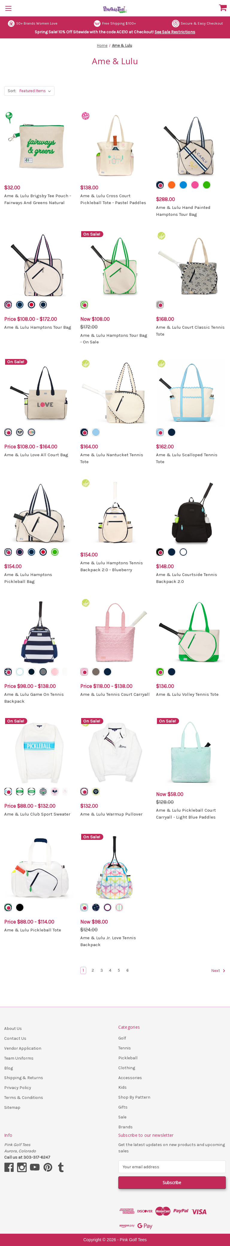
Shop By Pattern (134, 1097)
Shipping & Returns (23, 1077)
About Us (13, 1028)
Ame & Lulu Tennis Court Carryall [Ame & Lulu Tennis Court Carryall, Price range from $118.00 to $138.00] (115, 694)
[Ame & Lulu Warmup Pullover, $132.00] (115, 752)
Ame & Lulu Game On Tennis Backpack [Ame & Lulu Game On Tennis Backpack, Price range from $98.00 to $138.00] (34, 698)
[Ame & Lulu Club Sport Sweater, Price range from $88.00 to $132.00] (39, 752)
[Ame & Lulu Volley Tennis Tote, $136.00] (191, 632)
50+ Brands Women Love (32, 23)
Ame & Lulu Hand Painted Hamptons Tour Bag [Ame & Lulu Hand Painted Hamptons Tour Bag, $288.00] (183, 211)
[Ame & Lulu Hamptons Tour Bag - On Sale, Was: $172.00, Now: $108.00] (115, 265)
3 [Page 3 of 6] (101, 970)
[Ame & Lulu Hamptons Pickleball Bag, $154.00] (39, 512)
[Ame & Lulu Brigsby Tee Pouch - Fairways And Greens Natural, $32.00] (39, 145)
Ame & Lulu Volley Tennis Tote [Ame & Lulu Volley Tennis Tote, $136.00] (187, 694)
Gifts (123, 1107)
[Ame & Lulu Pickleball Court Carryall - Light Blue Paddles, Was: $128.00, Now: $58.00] (191, 752)
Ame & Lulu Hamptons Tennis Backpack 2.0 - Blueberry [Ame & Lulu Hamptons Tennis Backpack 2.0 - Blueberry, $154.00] (111, 566)
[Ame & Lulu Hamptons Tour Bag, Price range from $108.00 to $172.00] (39, 265)
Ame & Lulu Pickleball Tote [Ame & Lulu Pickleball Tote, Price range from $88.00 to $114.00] (32, 930)
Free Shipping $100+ (114, 23)
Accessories (130, 1077)
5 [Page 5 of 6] (119, 970)
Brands (125, 1127)
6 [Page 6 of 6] (127, 970)
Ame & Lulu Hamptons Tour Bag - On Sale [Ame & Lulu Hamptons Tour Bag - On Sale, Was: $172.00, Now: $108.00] (113, 339)
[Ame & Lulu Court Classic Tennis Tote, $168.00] (191, 265)
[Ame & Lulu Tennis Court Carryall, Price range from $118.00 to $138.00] (115, 632)
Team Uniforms (19, 1058)
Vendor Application (22, 1048)
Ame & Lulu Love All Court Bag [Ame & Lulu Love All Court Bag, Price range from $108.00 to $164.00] (36, 454)
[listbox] (36, 90)
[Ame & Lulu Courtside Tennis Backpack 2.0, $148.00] (191, 512)
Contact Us (15, 1038)
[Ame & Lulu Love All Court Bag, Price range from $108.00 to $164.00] (39, 393)
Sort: (12, 91)
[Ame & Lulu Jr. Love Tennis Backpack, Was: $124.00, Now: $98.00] (115, 868)
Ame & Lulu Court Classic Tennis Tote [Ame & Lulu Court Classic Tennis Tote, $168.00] (190, 330)
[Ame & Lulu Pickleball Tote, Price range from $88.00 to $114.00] (39, 868)
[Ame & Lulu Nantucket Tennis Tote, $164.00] (115, 393)
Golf (122, 1038)
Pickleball (127, 1057)
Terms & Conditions (23, 1097)
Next (218, 971)
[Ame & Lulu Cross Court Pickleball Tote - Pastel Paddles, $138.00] (115, 145)
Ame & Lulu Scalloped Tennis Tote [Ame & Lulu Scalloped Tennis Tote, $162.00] (186, 458)
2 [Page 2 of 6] (93, 970)
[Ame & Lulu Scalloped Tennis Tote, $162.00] (191, 393)
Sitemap (12, 1107)
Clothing (126, 1067)
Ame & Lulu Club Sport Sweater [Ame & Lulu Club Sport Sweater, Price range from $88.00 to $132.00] (37, 814)
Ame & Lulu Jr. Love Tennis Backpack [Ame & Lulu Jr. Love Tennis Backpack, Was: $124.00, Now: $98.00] (108, 941)
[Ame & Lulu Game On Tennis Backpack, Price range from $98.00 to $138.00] (39, 632)
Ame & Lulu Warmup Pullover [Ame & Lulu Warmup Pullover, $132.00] (111, 814)
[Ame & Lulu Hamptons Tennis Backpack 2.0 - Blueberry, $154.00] (115, 512)
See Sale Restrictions (175, 32)
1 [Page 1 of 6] (83, 970)
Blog (8, 1068)
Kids (122, 1087)
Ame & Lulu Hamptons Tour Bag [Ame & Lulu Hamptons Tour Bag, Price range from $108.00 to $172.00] (37, 327)
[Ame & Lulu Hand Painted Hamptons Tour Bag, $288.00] (191, 145)
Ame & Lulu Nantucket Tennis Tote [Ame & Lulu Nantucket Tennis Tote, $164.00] (111, 458)
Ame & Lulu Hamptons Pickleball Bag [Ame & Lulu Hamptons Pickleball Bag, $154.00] (28, 578)
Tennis (124, 1048)
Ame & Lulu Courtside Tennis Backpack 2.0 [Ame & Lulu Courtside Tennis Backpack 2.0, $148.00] (186, 578)
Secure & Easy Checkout (197, 23)
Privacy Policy (17, 1087)
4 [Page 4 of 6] (110, 970)
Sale (122, 1117)
